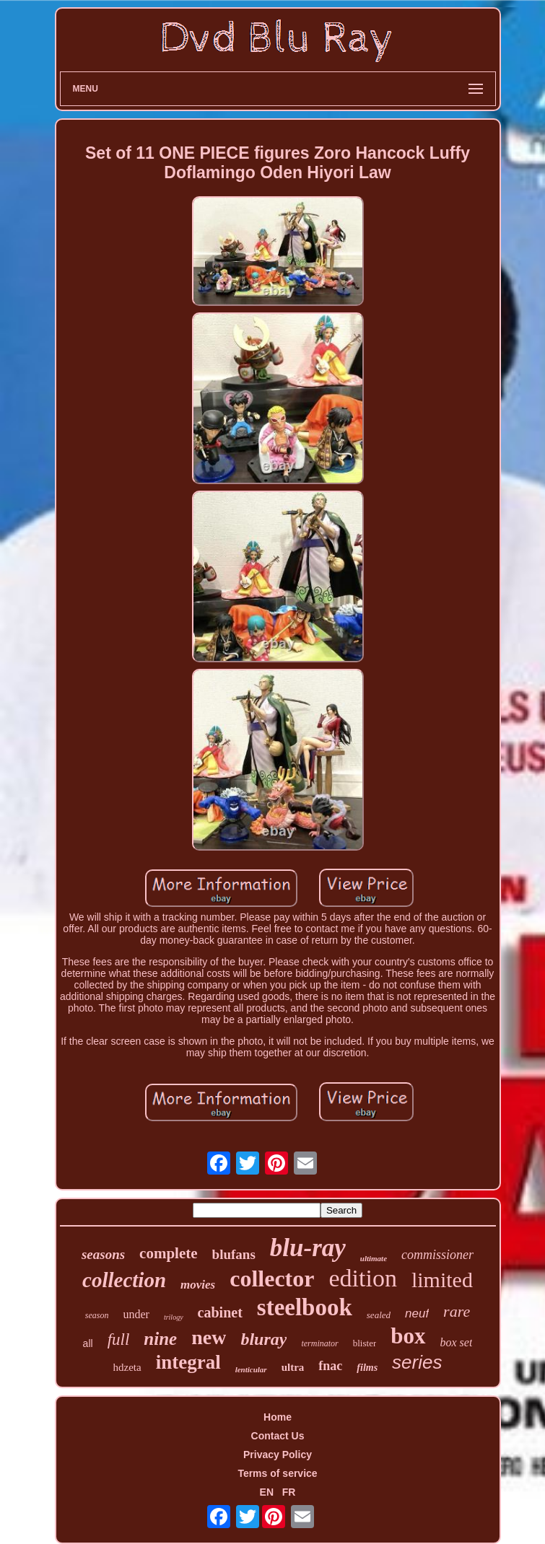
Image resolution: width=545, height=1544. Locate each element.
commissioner (437, 1254)
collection (124, 1279)
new (208, 1337)
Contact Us (278, 1436)
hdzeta (127, 1367)
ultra (293, 1367)
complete (168, 1253)
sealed (379, 1315)
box (408, 1335)
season (97, 1315)
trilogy (173, 1317)
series (417, 1362)
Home (277, 1417)
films (367, 1367)
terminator (319, 1343)
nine (160, 1338)
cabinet (220, 1312)
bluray (263, 1339)
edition (362, 1278)
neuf (417, 1313)
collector (272, 1278)
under (136, 1314)
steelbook (304, 1307)
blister (365, 1343)
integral (188, 1362)
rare (456, 1311)
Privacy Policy (277, 1454)
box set (456, 1342)
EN (267, 1492)
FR (289, 1492)
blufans (234, 1254)
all (88, 1343)
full (119, 1339)
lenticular (251, 1369)
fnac (330, 1366)
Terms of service (277, 1473)
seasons (103, 1254)
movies (197, 1284)
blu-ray (308, 1248)
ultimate (373, 1258)
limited (442, 1279)
